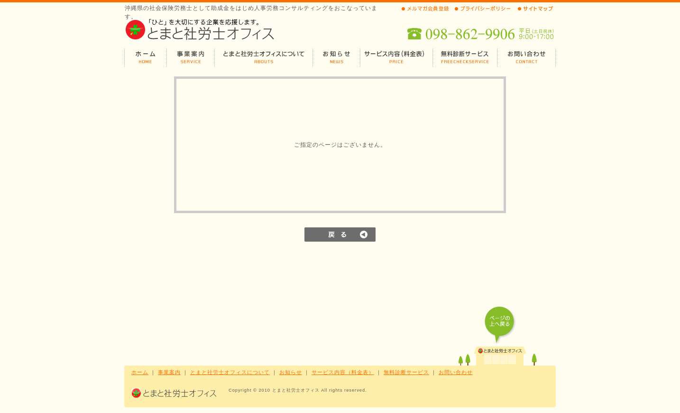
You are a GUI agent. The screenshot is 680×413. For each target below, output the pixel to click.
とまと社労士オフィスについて (230, 372)
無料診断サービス (406, 372)
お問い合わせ (456, 372)
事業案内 (169, 372)
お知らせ (290, 372)
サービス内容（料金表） (343, 372)
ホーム (139, 372)
